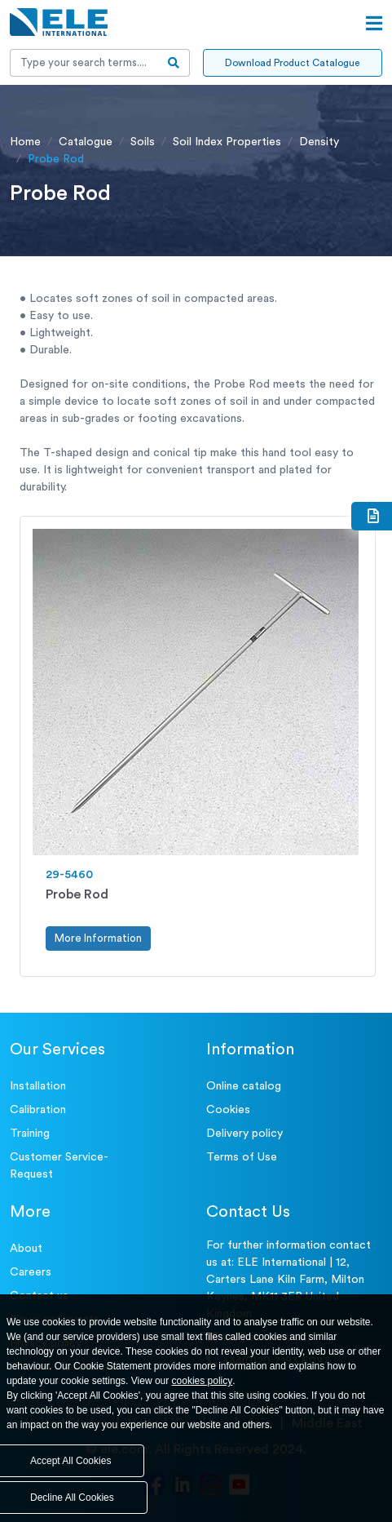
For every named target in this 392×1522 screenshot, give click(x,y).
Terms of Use (241, 1157)
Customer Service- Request (59, 1165)
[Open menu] (374, 23)
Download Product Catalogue (292, 63)
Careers (30, 1272)
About (26, 1248)
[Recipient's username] (84, 63)
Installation (38, 1086)
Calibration (38, 1110)
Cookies (228, 1110)
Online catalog (243, 1086)
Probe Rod (77, 894)
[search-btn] (174, 63)
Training (30, 1133)
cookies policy (202, 1381)
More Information (98, 938)
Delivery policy (244, 1133)
